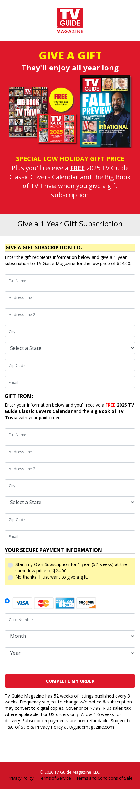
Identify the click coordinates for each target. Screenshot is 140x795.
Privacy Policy (21, 778)
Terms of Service (55, 778)
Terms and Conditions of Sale (104, 778)
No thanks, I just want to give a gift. (51, 577)
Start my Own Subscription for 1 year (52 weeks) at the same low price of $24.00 (71, 567)
